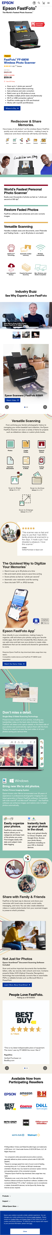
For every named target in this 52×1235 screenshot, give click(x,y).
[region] (26, 1223)
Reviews (19, 66)
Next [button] (48, 316)
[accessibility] (34, 3)
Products (6, 1196)
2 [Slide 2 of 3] (26, 326)
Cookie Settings (36, 1217)
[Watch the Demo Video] (14, 664)
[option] (26, 315)
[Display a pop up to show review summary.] (16, 66)
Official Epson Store (10, 1206)
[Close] (25, 1231)
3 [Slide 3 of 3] (27, 326)
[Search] (39, 3)
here (30, 1223)
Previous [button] (4, 316)
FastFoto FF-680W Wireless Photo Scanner (19, 61)
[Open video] (26, 164)
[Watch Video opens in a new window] (12, 400)
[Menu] (48, 3)
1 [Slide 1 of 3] (24, 326)
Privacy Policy (26, 1219)
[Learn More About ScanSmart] (17, 985)
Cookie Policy (15, 1219)
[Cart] (43, 3)
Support (6, 1201)
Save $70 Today (9, 81)
